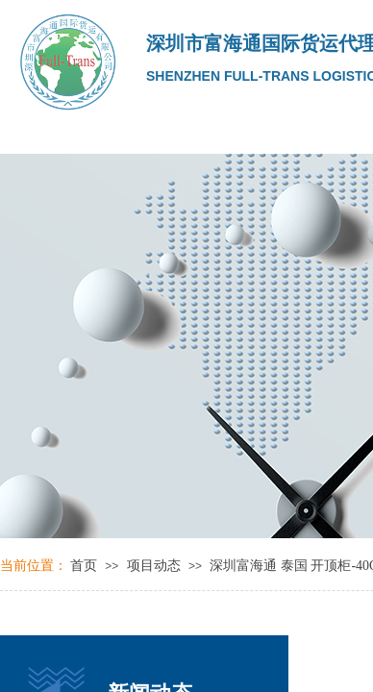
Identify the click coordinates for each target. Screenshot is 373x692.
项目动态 (154, 565)
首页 (83, 565)
